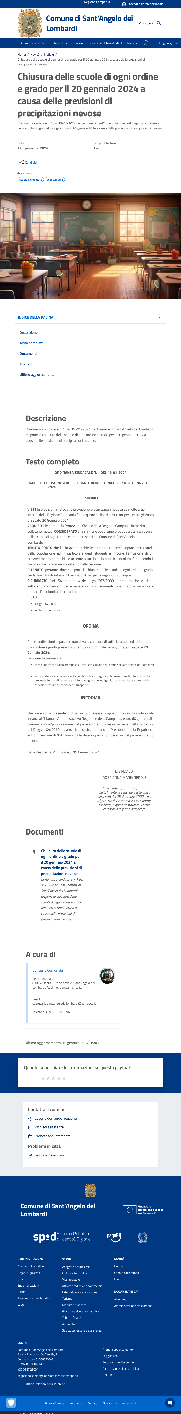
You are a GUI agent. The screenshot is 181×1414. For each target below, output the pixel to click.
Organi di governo (29, 1272)
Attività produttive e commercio (82, 1286)
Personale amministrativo (34, 1298)
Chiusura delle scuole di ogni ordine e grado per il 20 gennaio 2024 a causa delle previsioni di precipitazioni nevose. (61, 862)
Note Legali (76, 1403)
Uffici (21, 1279)
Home (22, 54)
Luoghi (22, 1304)
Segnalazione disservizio (118, 1362)
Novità (34, 54)
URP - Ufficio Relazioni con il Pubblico (41, 1383)
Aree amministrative (31, 1266)
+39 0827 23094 (28, 1369)
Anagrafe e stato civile (76, 1266)
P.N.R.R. (107, 1375)
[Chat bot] (170, 1403)
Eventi (118, 1279)
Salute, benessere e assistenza (82, 1330)
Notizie (49, 54)
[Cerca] (158, 23)
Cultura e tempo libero (76, 1273)
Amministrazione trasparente (133, 1305)
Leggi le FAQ (110, 1355)
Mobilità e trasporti (74, 1305)
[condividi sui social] (28, 162)
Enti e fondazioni (28, 1285)
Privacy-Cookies (54, 1403)
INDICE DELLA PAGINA (35, 317)
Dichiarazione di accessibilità (121, 1368)
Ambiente (68, 1324)
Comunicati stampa (126, 1272)
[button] (142, 4)
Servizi (67, 1259)
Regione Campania (97, 2)
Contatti (24, 1342)
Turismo (67, 1298)
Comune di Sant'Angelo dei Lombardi (89, 23)
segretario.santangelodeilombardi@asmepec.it (48, 1375)
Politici (22, 1291)
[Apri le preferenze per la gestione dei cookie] (11, 1403)
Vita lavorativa (71, 1279)
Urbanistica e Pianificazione (79, 1292)
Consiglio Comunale (47, 970)
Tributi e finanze (72, 1317)
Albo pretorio (122, 1299)
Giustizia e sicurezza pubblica (80, 1311)
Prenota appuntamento (118, 1349)
